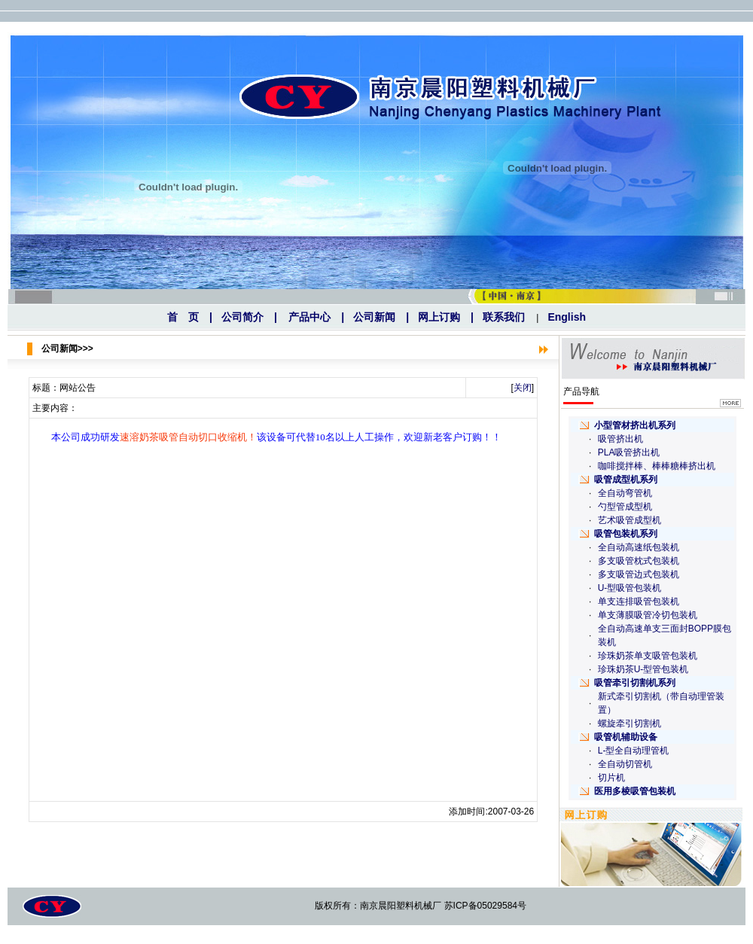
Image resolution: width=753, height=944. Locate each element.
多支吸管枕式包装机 (638, 561)
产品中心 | (316, 317)
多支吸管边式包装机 (638, 574)
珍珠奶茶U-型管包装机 (643, 669)
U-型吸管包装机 (630, 588)
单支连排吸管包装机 (638, 601)
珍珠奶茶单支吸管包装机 (647, 655)
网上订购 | (446, 317)
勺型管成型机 (625, 506)
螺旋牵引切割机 (629, 723)
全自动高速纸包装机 (638, 547)
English (566, 317)
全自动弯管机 (625, 493)
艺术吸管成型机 (629, 520)
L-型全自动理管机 (633, 750)
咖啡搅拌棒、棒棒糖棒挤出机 (656, 466)
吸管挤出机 (620, 439)
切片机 (611, 777)
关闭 (523, 387)
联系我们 (504, 317)
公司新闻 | (381, 317)
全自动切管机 (625, 764)
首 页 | (189, 317)
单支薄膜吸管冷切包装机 (647, 615)
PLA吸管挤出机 (629, 452)
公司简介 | (249, 317)
